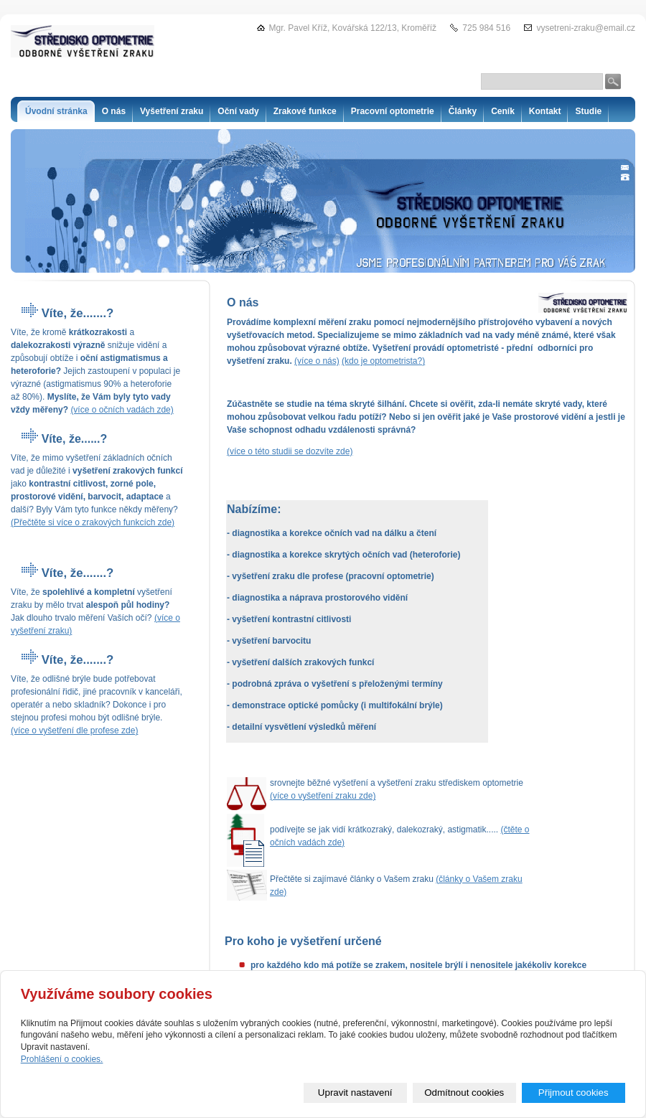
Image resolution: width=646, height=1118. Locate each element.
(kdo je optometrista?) (383, 361)
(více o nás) (317, 361)
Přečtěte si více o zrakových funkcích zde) (94, 522)
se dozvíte (315, 451)
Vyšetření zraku (171, 111)
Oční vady (237, 111)
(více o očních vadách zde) (121, 410)
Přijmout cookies (573, 1092)
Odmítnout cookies (464, 1092)
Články (463, 111)
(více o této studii (260, 451)
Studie (588, 111)
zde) (344, 451)
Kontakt (545, 111)
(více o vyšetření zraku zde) (322, 796)
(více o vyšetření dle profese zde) (74, 730)
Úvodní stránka (56, 111)
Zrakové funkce (305, 111)
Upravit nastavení (355, 1092)
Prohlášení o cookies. (62, 1059)
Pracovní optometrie (392, 111)
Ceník (503, 111)
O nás (114, 111)
